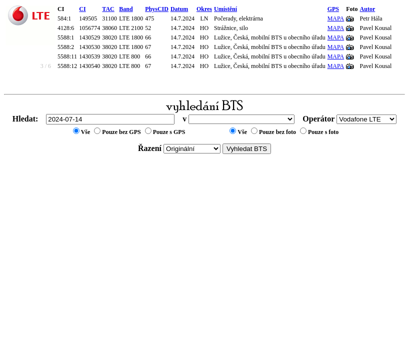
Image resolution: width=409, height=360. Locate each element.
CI (82, 9)
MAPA (336, 18)
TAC (108, 9)
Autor (368, 9)
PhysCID (156, 9)
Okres (204, 9)
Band (125, 9)
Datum (179, 9)
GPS (333, 9)
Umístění (225, 9)
